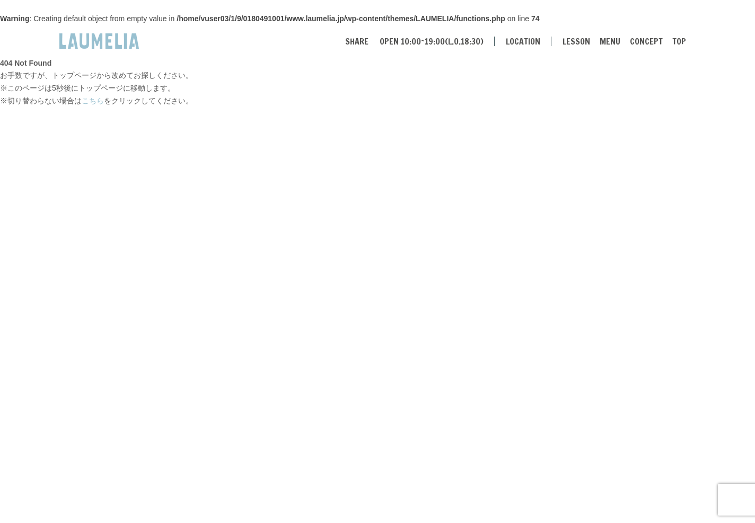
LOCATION (523, 41)
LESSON (576, 41)
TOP (679, 41)
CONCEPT (646, 41)
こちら (93, 100)
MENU (610, 41)
